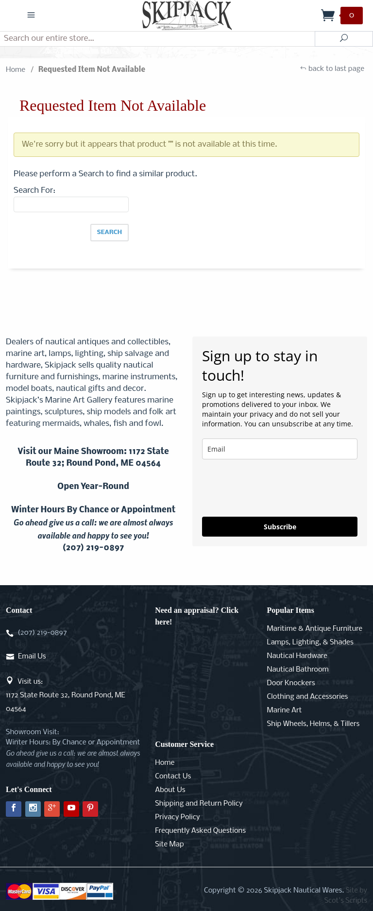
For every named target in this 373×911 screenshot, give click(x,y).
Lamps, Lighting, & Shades (310, 642)
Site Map (169, 844)
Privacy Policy (177, 817)
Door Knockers (291, 683)
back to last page (332, 70)
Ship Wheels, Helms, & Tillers (313, 724)
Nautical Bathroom (298, 670)
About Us (170, 790)
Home (15, 70)
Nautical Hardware (297, 656)
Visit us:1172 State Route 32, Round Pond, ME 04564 (65, 695)
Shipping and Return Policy (199, 804)
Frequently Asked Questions (200, 831)
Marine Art (284, 710)
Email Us (32, 656)
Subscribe (280, 526)
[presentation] (276, 488)
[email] (279, 449)
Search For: (34, 190)
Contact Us (173, 776)
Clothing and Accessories (307, 697)
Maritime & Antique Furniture (315, 629)
